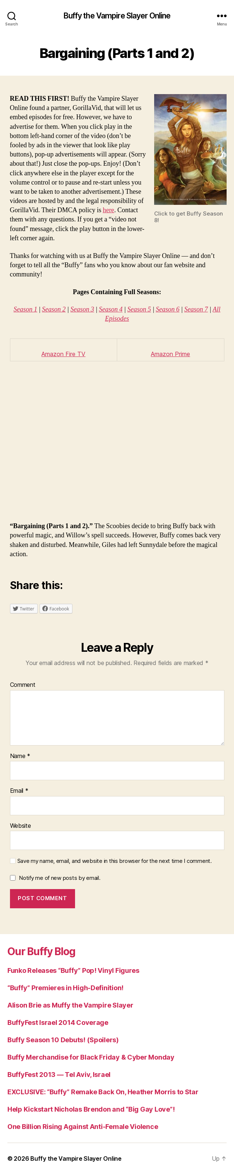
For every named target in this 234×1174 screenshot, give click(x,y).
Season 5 (139, 309)
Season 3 (82, 309)
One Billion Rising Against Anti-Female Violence (82, 1126)
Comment (22, 685)
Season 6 (167, 309)
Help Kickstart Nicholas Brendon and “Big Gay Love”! (90, 1109)
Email (19, 791)
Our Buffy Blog (41, 951)
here (108, 210)
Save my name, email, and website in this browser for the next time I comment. (114, 861)
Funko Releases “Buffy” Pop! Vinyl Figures (73, 970)
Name (20, 756)
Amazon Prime (170, 354)
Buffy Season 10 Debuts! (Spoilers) (63, 1040)
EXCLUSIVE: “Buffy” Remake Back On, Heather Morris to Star (103, 1092)
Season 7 (196, 309)
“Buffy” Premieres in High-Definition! (65, 988)
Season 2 (54, 309)
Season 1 (25, 309)
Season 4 (111, 309)
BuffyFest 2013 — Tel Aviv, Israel (59, 1074)
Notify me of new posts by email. (59, 877)
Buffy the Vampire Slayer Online (117, 16)
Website (20, 826)
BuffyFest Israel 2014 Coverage (57, 1022)
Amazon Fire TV (63, 354)
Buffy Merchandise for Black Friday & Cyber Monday (90, 1057)
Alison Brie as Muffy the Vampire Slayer (70, 1005)
